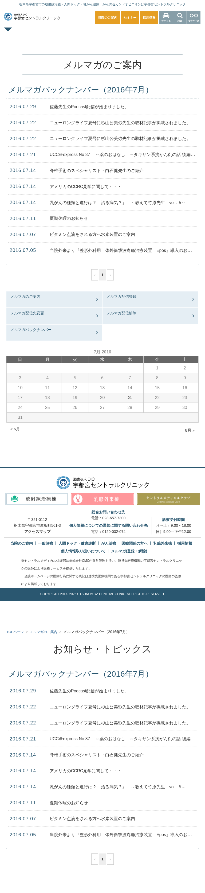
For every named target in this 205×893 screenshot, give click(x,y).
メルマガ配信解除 (121, 313)
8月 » (189, 430)
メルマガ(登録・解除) (129, 551)
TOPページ (27, 33)
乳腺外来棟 (162, 543)
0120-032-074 (113, 531)
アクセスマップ (37, 531)
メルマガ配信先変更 (27, 313)
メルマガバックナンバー (31, 329)
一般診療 (60, 33)
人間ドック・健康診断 (102, 33)
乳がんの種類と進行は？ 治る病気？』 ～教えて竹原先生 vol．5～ (126, 202)
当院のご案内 (21, 543)
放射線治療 (177, 33)
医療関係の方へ (102, 44)
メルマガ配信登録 (121, 296)
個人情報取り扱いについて (83, 551)
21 (129, 397)
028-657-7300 (113, 518)
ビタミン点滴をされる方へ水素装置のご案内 (98, 234)
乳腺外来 (144, 33)
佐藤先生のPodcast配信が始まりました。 (94, 106)
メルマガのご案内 (25, 296)
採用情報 (184, 543)
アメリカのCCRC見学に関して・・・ (90, 186)
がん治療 (108, 543)
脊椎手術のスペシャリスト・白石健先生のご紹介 (102, 170)
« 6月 (15, 429)
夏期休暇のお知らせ (71, 218)
